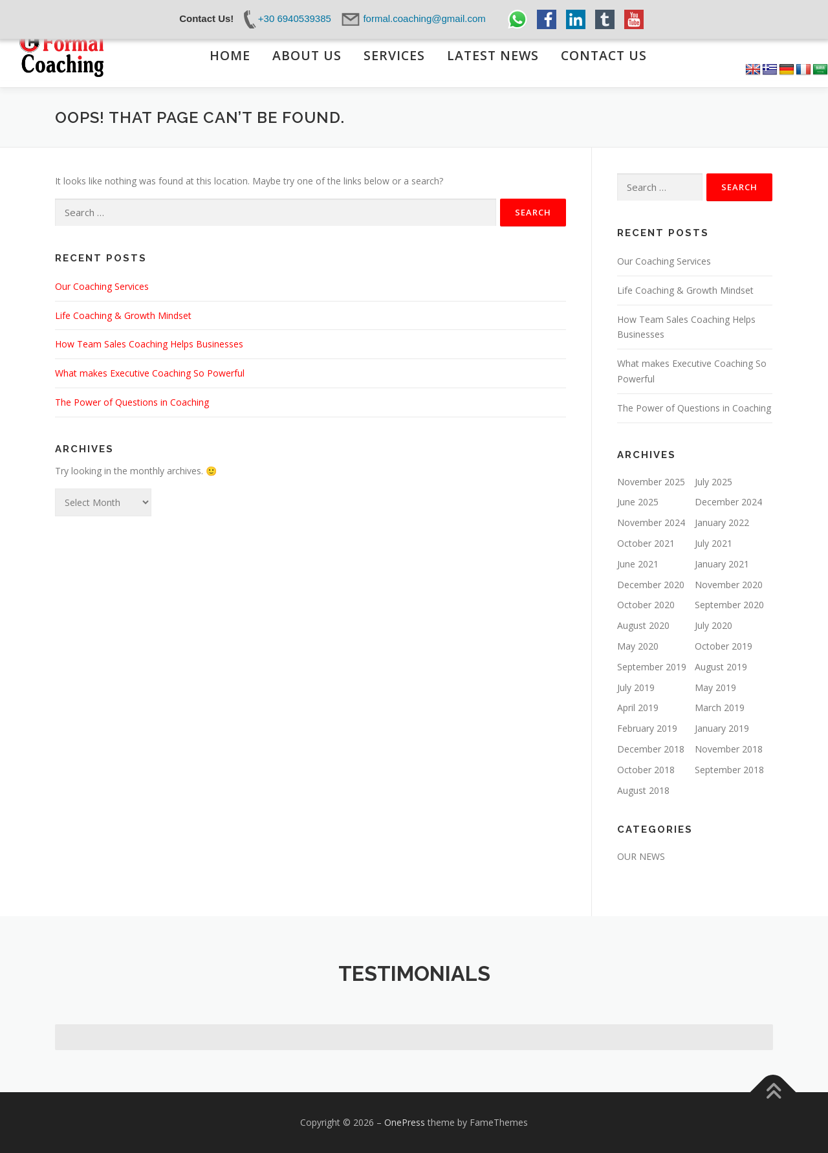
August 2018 (643, 790)
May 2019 (715, 687)
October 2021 (646, 543)
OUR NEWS (641, 856)
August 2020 (643, 625)
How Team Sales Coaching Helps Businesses (149, 344)
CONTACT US (604, 55)
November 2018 (729, 749)
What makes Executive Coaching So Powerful (150, 373)
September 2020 (729, 604)
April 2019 (638, 707)
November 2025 (651, 482)
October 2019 (723, 646)
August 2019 (721, 667)
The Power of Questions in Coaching (132, 402)
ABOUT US (306, 55)
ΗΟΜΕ (229, 55)
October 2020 (646, 604)
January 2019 (722, 728)
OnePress (404, 1122)
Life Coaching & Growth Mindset (123, 315)
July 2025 (713, 482)
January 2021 (722, 564)
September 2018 (729, 769)
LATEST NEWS (492, 55)
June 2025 (638, 502)
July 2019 (636, 687)
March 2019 (720, 707)
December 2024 (728, 502)
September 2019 (651, 667)
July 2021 (713, 543)
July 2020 (713, 625)
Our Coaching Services (102, 286)
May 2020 (638, 646)
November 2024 (651, 522)
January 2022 (722, 522)
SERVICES (393, 55)
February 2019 (647, 728)
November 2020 (729, 584)
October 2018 (646, 769)
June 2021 (638, 564)
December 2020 (650, 584)
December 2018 (650, 749)
